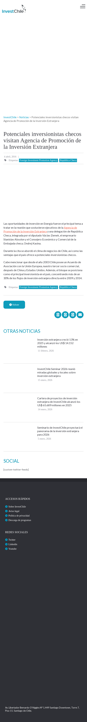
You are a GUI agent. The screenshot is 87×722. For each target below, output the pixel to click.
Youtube (12, 549)
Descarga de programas (19, 520)
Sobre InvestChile (17, 506)
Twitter (11, 540)
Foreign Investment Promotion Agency (38, 160)
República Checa (68, 160)
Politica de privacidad (19, 515)
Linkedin (12, 544)
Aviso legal (13, 511)
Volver (14, 304)
